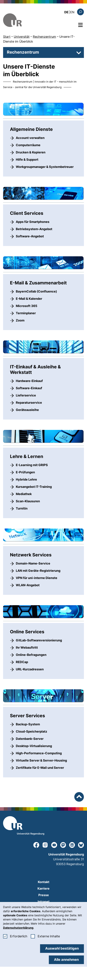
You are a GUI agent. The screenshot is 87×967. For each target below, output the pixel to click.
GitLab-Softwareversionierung (39, 640)
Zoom (20, 320)
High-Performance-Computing (39, 753)
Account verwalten (30, 138)
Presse (43, 895)
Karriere (43, 888)
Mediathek (24, 494)
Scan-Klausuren (28, 501)
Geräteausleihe (27, 410)
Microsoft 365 (26, 306)
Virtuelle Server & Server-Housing (41, 760)
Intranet (44, 901)
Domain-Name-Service (33, 563)
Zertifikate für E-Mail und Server (40, 767)
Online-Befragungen (31, 655)
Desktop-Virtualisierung (34, 746)
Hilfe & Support (27, 159)
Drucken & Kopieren (30, 152)
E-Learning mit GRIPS (32, 465)
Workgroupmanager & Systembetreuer (45, 167)
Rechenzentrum (44, 36)
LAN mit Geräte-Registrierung (38, 570)
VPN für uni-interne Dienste (36, 578)
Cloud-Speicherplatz (31, 731)
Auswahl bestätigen (62, 948)
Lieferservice (26, 395)
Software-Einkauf (29, 388)
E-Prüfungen (25, 472)
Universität (22, 36)
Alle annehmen (66, 960)
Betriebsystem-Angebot (34, 229)
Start (6, 36)
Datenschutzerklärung (18, 927)
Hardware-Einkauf (29, 381)
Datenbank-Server (30, 739)
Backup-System (28, 724)
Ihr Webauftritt (27, 647)
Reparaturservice (29, 402)
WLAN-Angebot (28, 585)
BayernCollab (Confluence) (36, 291)
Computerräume (28, 145)
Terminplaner (26, 313)
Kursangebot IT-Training (34, 486)
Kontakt (43, 882)
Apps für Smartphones (32, 222)
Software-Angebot (30, 236)
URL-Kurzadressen (30, 669)
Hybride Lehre (26, 479)
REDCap (22, 662)
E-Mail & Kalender (29, 298)
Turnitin (22, 508)
